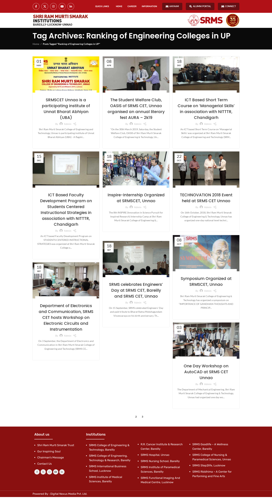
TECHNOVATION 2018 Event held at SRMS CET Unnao (206, 202)
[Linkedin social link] (70, 6)
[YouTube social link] (62, 6)
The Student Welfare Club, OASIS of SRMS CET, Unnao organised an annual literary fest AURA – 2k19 (136, 112)
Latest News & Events (80, 96)
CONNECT (228, 6)
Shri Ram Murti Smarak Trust (55, 449)
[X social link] (44, 6)
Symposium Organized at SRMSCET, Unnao (206, 285)
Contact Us (44, 467)
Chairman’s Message (50, 461)
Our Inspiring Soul (49, 455)
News (81, 191)
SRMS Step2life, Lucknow (208, 469)
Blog (42, 96)
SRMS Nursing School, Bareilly (160, 465)
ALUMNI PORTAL (200, 6)
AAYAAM (172, 6)
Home (36, 48)
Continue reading (66, 146)
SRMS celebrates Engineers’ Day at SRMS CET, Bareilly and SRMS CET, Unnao (136, 294)
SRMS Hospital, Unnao (155, 459)
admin (67, 127)
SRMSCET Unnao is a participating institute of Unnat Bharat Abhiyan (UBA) (66, 112)
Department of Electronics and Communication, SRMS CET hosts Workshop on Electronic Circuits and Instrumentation (66, 321)
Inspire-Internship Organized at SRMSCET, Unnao (136, 204)
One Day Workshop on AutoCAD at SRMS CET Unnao (206, 375)
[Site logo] (60, 22)
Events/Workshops (57, 96)
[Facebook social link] (36, 6)
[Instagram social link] (53, 6)
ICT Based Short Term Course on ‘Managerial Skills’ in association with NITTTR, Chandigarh (206, 112)
